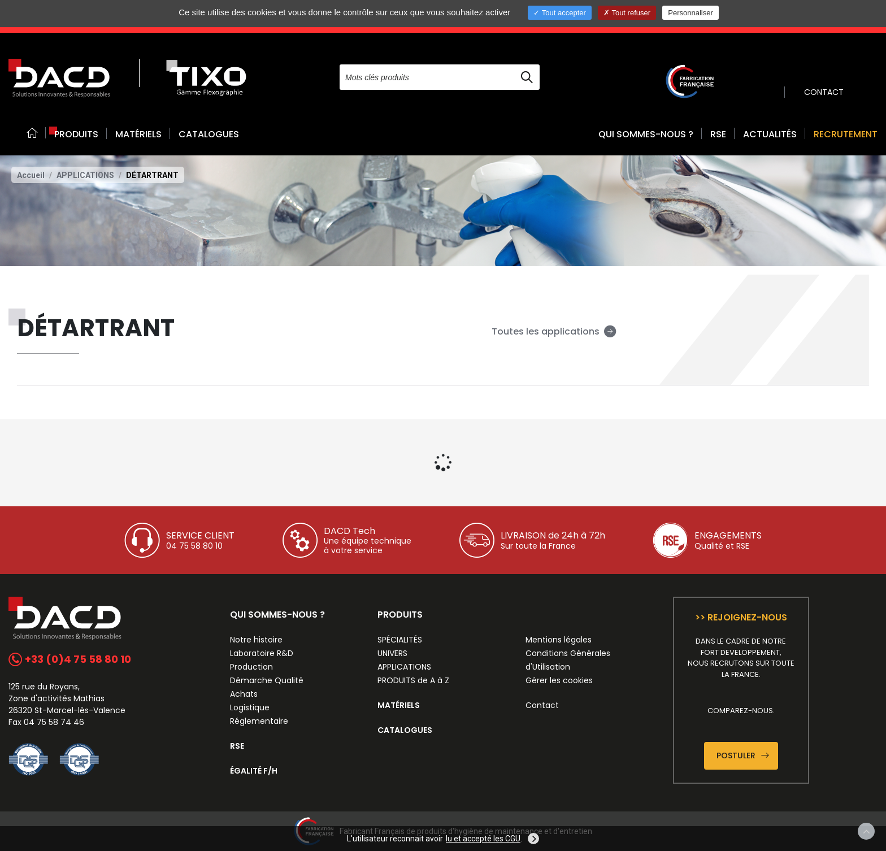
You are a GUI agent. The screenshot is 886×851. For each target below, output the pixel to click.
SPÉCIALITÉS (399, 639)
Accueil (31, 175)
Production (251, 666)
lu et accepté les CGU (483, 838)
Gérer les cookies (559, 680)
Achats (244, 694)
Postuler (742, 755)
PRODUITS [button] (76, 134)
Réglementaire (259, 721)
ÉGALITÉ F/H (253, 770)
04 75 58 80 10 (194, 546)
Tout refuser (626, 12)
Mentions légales (558, 639)
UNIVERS (392, 653)
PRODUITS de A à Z (413, 680)
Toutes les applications (554, 331)
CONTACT (824, 92)
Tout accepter (559, 12)
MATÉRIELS (138, 134)
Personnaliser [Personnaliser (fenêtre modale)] (690, 12)
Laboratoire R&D (261, 653)
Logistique (250, 707)
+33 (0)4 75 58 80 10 (69, 659)
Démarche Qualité (266, 680)
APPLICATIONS (85, 175)
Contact (542, 705)
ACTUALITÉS (770, 134)
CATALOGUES (209, 134)
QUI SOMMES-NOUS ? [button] (645, 134)
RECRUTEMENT (846, 134)
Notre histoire (256, 639)
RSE (718, 134)
